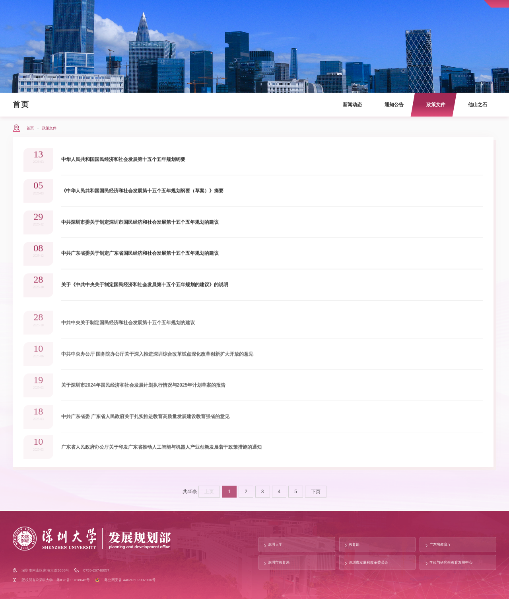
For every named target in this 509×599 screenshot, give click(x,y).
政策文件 (435, 104)
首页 (21, 104)
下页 (316, 495)
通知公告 (394, 104)
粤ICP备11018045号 (73, 580)
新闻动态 (352, 104)
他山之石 (477, 104)
